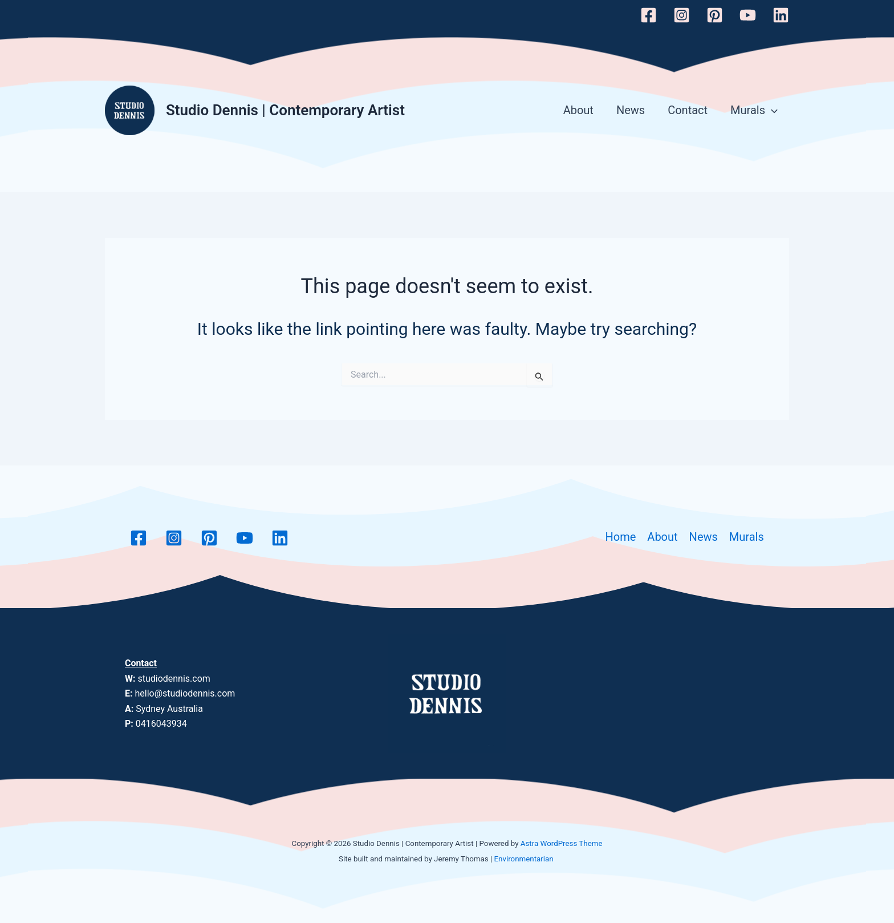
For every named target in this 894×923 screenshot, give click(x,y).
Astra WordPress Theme (562, 843)
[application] (771, 110)
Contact (688, 110)
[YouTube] (747, 15)
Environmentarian (524, 859)
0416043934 (161, 723)
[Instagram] (681, 15)
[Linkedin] (781, 15)
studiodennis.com (173, 678)
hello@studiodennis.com (185, 693)
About (578, 110)
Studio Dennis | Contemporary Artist (285, 110)
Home (621, 537)
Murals (754, 110)
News (630, 110)
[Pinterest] (714, 15)
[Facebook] (648, 15)
